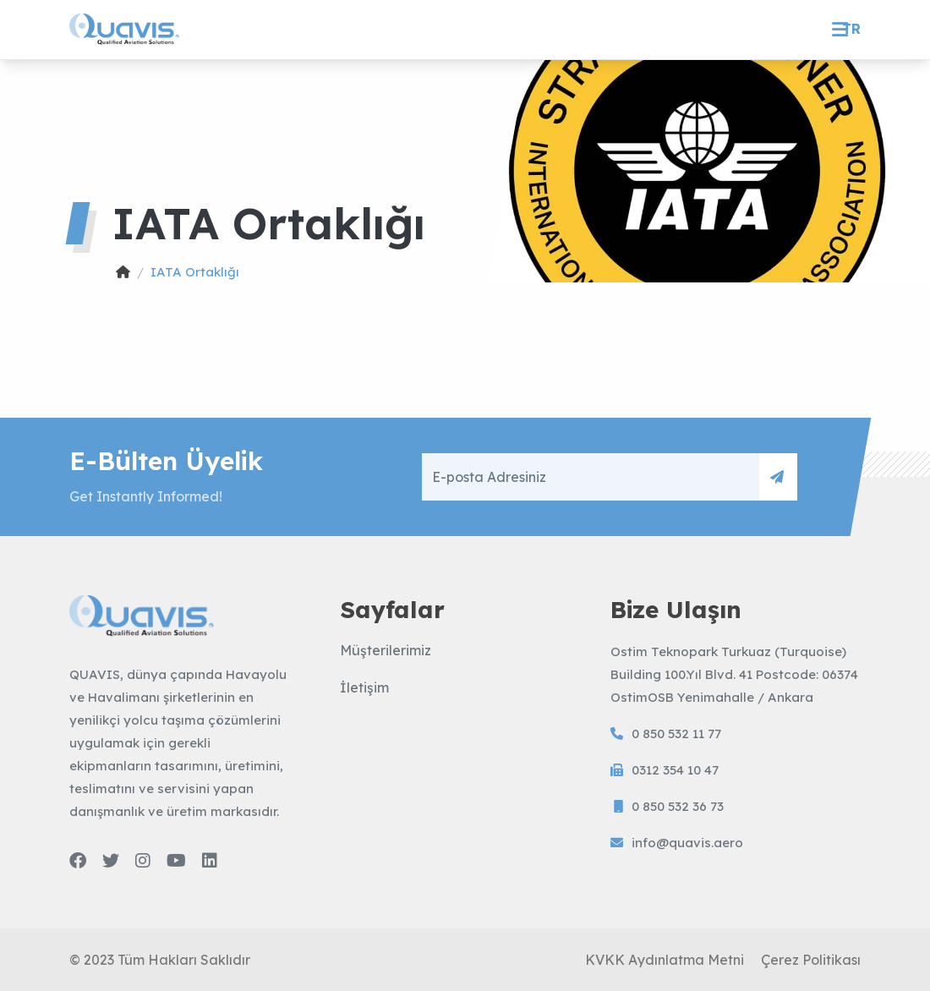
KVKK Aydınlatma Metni (664, 959)
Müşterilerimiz (385, 650)
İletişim (364, 687)
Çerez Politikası (811, 959)
